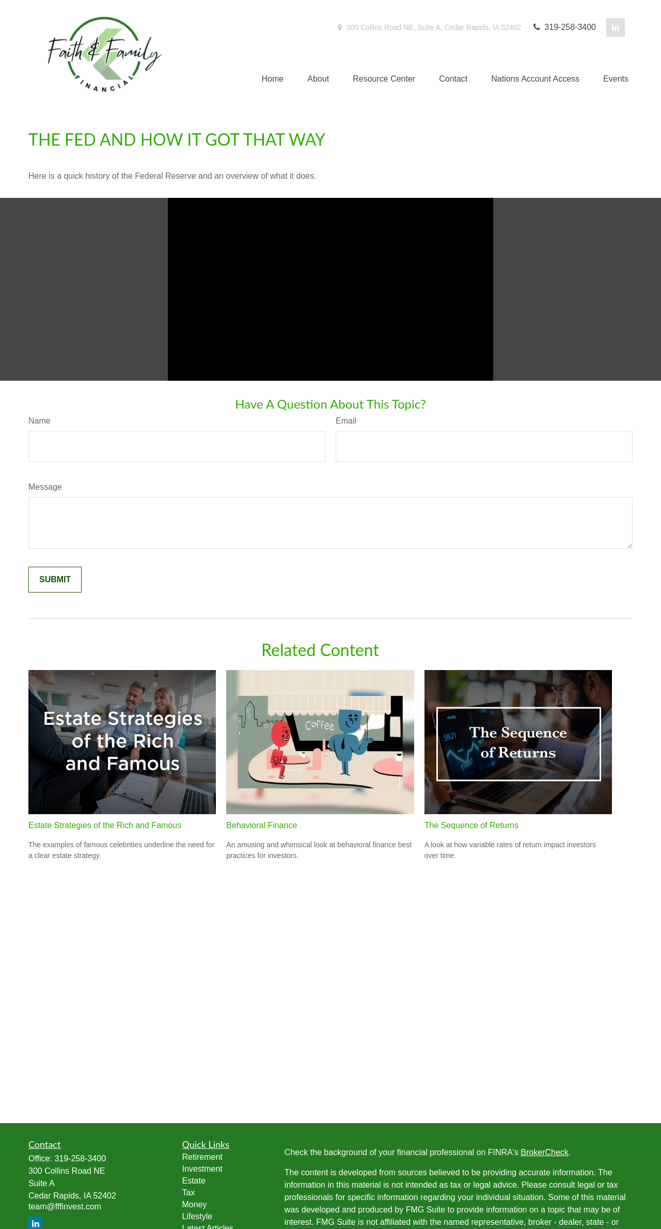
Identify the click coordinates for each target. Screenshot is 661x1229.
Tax (188, 1192)
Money (194, 1204)
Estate (194, 1180)
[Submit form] (55, 580)
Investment (202, 1168)
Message (45, 487)
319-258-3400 (563, 27)
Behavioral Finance (261, 825)
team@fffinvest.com (64, 1206)
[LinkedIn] (615, 27)
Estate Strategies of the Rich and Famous (104, 825)
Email (346, 420)
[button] (273, 79)
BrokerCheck (544, 1152)
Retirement (202, 1157)
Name (39, 420)
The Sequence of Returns (471, 825)
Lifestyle (197, 1216)
